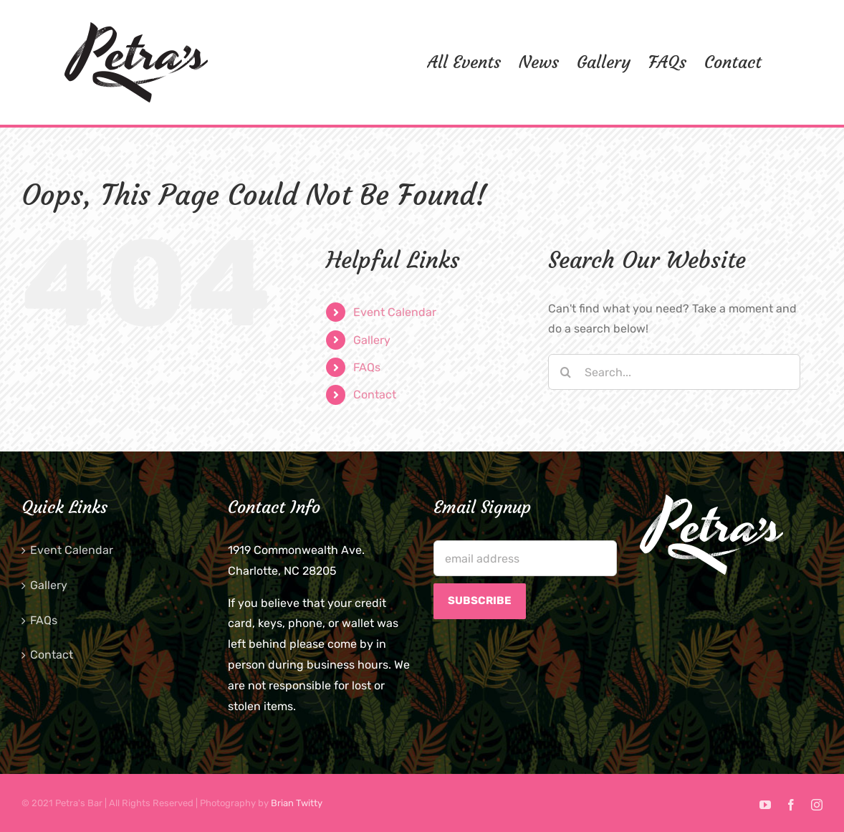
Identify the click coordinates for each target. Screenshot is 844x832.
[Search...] (674, 372)
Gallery (371, 340)
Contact (374, 394)
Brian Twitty (296, 803)
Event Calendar (394, 312)
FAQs (366, 367)
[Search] (566, 372)
